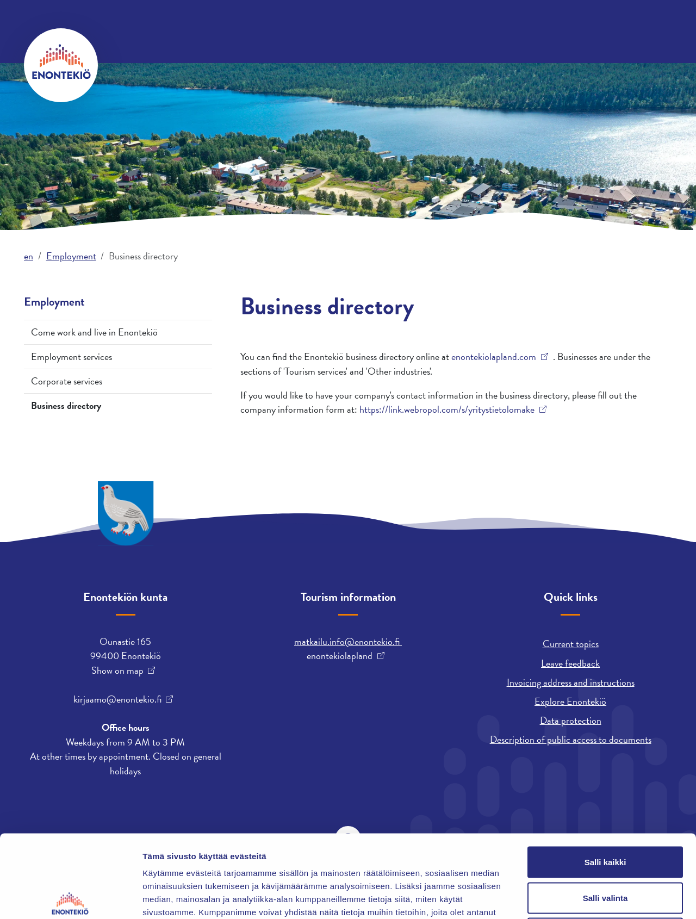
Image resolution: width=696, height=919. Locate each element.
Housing (192, 64)
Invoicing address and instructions (571, 682)
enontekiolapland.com (493, 357)
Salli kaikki (605, 776)
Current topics (571, 643)
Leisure (400, 64)
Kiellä (605, 847)
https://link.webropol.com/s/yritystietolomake (447, 409)
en (28, 256)
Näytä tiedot (581, 897)
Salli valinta (605, 812)
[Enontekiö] (61, 65)
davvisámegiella (427, 24)
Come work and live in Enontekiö (94, 332)
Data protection (570, 720)
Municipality (260, 64)
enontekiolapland (339, 656)
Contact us (131, 24)
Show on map (117, 670)
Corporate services (66, 381)
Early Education (473, 64)
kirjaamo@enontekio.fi (117, 699)
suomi (483, 24)
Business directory (66, 405)
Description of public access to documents (570, 739)
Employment (335, 64)
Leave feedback (570, 663)
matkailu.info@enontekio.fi (348, 641)
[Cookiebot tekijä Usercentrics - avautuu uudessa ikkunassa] (70, 898)
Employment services (71, 356)
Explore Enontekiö (570, 701)
